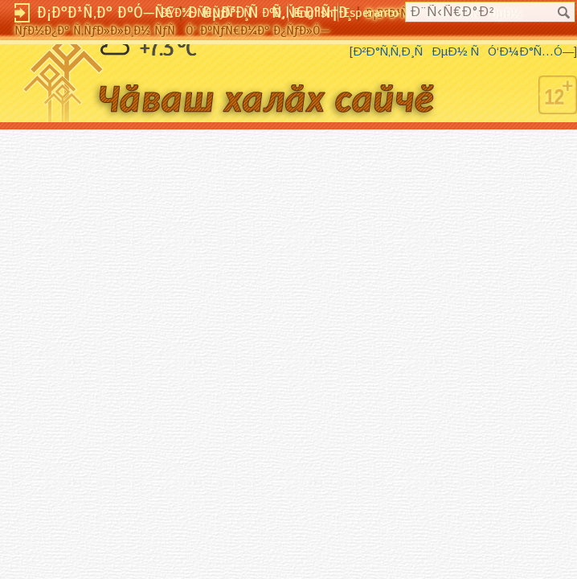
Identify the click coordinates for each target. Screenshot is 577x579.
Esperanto (371, 13)
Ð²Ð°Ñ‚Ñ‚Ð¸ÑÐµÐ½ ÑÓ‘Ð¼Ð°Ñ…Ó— (463, 51)
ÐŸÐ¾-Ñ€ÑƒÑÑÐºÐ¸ (222, 13)
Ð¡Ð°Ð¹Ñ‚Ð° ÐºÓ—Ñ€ (105, 12)
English (313, 13)
